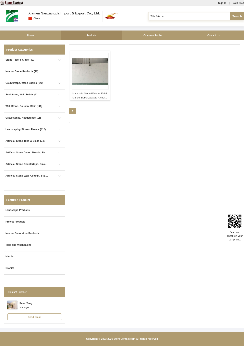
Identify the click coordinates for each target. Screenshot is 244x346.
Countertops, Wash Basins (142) (24, 83)
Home (30, 35)
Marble (9, 256)
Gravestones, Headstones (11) (23, 117)
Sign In (222, 3)
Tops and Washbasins (18, 244)
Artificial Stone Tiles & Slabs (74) (25, 141)
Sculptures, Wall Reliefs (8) (21, 94)
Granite (9, 268)
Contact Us (213, 35)
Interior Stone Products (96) (21, 71)
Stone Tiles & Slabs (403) (20, 59)
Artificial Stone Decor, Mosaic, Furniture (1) (26, 152)
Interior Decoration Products (22, 233)
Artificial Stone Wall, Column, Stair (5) (26, 175)
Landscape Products (17, 210)
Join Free (238, 3)
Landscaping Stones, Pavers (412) (25, 129)
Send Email (34, 317)
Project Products (15, 221)
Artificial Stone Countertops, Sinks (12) (26, 164)
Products (91, 35)
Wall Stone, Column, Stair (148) (23, 106)
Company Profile (152, 35)
